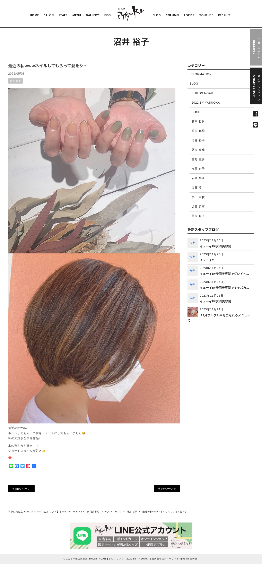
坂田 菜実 (198, 206)
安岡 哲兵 (198, 121)
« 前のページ (21, 488)
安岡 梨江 (198, 178)
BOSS (196, 112)
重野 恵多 (198, 159)
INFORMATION (201, 74)
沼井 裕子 (15, 84)
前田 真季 (198, 130)
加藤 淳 (197, 187)
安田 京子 (198, 168)
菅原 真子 (198, 216)
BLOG (194, 83)
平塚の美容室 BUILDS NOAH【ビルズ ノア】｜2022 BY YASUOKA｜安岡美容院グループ (58, 511)
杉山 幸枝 (198, 197)
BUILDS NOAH (202, 93)
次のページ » (167, 488)
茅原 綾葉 (198, 149)
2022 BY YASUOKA (206, 102)
